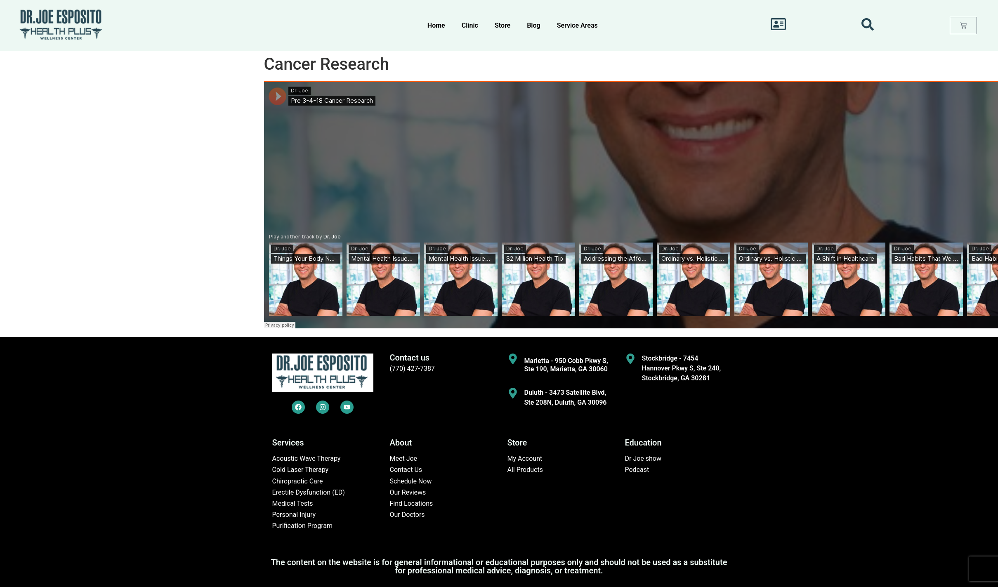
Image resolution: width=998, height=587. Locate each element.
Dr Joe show (643, 458)
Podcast (637, 470)
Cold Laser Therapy (300, 470)
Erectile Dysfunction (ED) (308, 492)
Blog (533, 25)
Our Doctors (407, 515)
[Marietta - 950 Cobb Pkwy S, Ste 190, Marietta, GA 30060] (512, 359)
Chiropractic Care (297, 481)
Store (502, 25)
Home (436, 25)
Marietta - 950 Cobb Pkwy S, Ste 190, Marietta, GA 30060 (566, 364)
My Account (525, 458)
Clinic (470, 25)
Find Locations (411, 503)
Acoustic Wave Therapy (306, 458)
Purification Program (302, 526)
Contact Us (406, 470)
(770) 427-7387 (412, 368)
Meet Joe (404, 458)
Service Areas (577, 25)
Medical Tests (292, 503)
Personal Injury (294, 515)
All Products (525, 470)
